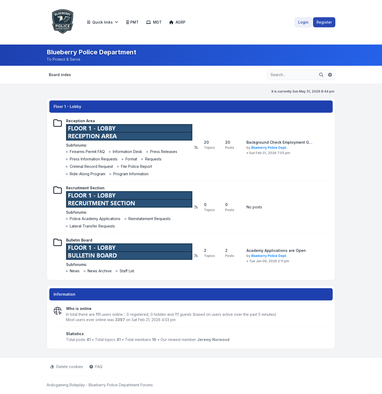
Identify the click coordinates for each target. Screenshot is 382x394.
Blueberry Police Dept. (269, 148)
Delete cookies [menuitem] (66, 366)
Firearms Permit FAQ (87, 151)
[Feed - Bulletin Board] (196, 256)
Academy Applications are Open (276, 250)
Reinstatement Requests (149, 218)
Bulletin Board (79, 240)
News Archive (100, 271)
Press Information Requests (94, 159)
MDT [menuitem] (154, 22)
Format (131, 159)
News (75, 271)
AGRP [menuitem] (177, 22)
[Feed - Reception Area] (196, 147)
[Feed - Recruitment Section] (196, 207)
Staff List (127, 271)
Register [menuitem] (324, 22)
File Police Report (136, 166)
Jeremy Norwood (213, 339)
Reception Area (80, 121)
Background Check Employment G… (279, 142)
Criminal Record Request (91, 166)
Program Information (131, 174)
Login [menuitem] (303, 22)
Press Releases (163, 151)
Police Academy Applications (95, 218)
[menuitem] (102, 22)
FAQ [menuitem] (95, 366)
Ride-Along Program (87, 174)
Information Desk (127, 151)
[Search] (321, 75)
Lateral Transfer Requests (92, 226)
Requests (153, 159)
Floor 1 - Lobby (67, 106)
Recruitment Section (85, 188)
